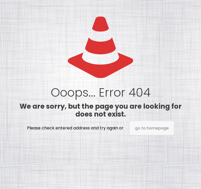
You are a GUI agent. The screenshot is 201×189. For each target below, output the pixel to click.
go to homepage (152, 128)
